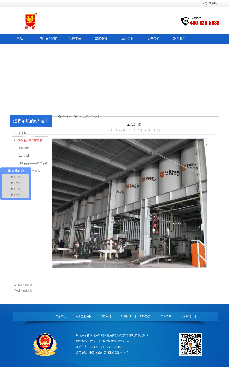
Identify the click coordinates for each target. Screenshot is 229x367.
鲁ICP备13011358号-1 (86, 341)
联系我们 (214, 3)
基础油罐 (27, 285)
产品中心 (61, 316)
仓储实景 (27, 290)
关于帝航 (165, 316)
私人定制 (23, 155)
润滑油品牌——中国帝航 (33, 163)
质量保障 (23, 148)
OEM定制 (146, 316)
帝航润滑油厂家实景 (30, 140)
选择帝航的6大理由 (67, 116)
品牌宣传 (106, 316)
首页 (204, 3)
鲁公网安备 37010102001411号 (114, 341)
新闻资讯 (125, 316)
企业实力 (23, 132)
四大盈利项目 (84, 316)
